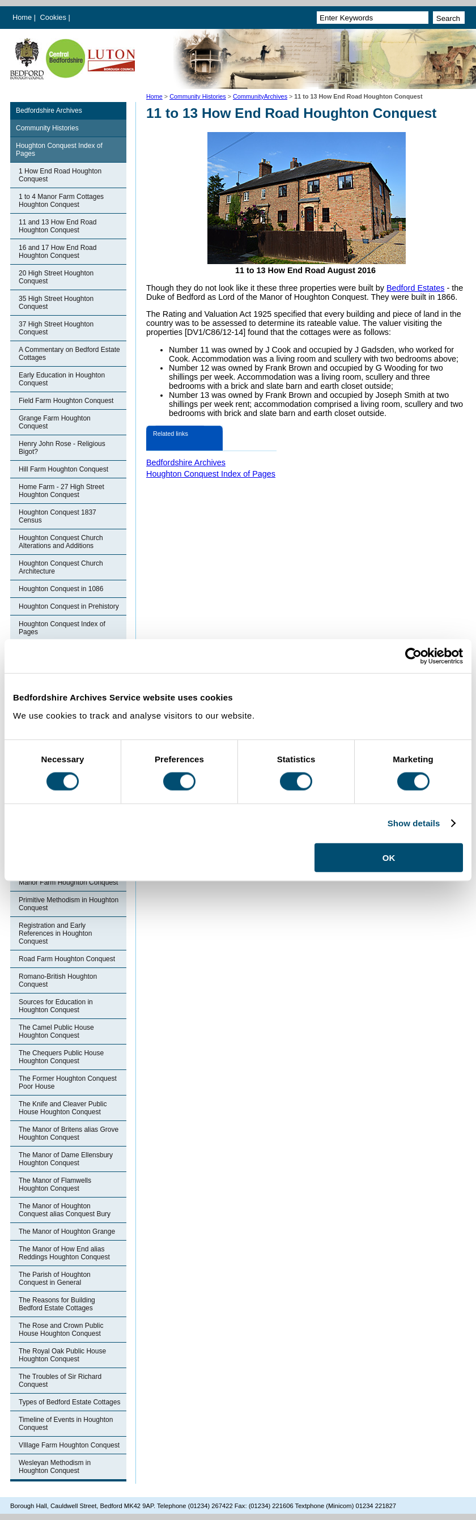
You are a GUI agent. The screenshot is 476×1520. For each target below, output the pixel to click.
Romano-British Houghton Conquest (58, 980)
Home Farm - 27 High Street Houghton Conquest (61, 491)
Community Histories (197, 96)
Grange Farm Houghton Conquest (55, 422)
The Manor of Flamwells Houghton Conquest (55, 1184)
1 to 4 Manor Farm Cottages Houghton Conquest (61, 201)
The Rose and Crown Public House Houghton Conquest (61, 1330)
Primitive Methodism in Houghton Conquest (68, 904)
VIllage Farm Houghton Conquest (69, 1445)
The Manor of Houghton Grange (67, 1231)
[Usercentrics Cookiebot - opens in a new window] (413, 656)
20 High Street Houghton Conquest (56, 277)
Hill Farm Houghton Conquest (63, 469)
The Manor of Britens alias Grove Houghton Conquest (68, 1133)
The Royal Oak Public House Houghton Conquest (62, 1355)
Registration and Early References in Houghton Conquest (55, 933)
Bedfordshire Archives (49, 110)
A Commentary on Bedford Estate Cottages (69, 354)
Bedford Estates (415, 287)
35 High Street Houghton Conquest (56, 303)
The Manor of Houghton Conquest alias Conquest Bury (64, 1210)
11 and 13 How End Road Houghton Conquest (57, 226)
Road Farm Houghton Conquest (67, 959)
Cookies (54, 17)
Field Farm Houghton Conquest (66, 401)
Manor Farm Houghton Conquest (68, 882)
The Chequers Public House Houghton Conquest (61, 1057)
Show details (414, 823)
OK (389, 857)
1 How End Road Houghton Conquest (60, 175)
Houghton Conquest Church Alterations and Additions (61, 542)
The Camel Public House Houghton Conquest (56, 1031)
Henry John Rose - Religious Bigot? (62, 448)
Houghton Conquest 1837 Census (57, 516)
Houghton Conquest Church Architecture (61, 567)
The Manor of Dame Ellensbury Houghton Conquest (66, 1159)
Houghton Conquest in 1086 (61, 589)
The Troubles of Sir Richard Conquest (60, 1381)
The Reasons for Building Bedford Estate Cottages (57, 1304)
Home (22, 17)
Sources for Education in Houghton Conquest (56, 1006)
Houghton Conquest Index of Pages (59, 150)
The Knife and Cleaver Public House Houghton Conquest (63, 1108)
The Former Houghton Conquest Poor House (68, 1082)
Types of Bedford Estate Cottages (69, 1402)
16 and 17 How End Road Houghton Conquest (57, 252)
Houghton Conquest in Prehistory (69, 606)
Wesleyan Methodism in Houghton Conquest (55, 1467)
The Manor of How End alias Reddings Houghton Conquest (64, 1253)
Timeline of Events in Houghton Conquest (66, 1424)
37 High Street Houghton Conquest (56, 328)
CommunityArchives (260, 96)
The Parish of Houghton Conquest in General (55, 1279)
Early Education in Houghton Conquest (62, 379)
